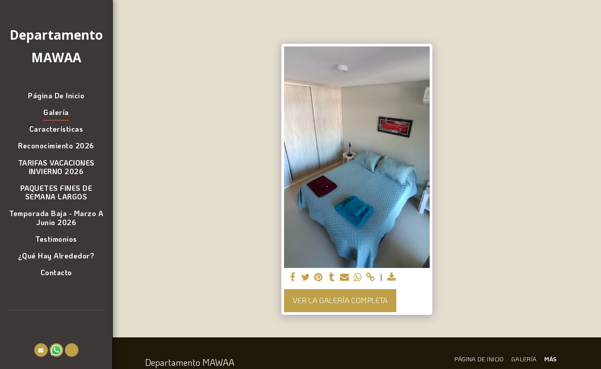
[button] (41, 350)
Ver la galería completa (340, 300)
